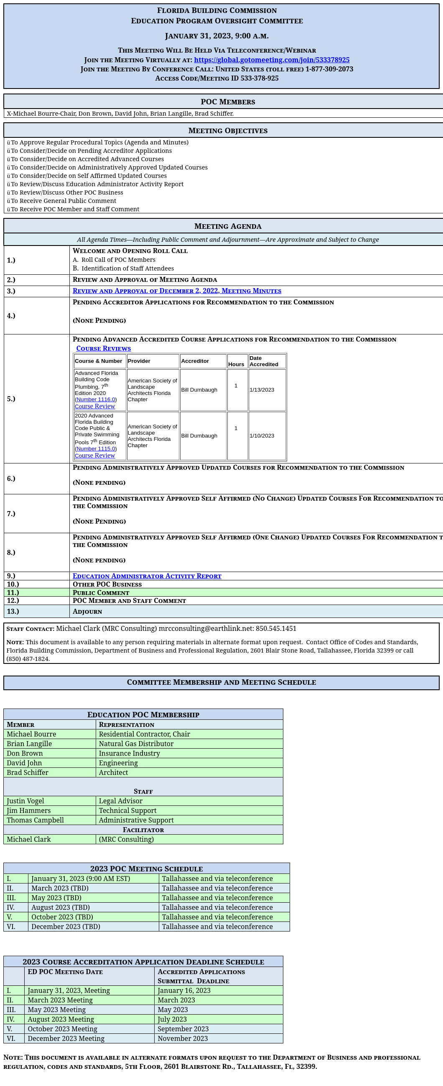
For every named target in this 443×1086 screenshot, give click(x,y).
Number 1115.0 (95, 449)
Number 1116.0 (95, 399)
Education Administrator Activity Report (147, 575)
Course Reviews (103, 348)
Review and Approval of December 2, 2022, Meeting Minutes (177, 290)
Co (78, 406)
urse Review (98, 406)
